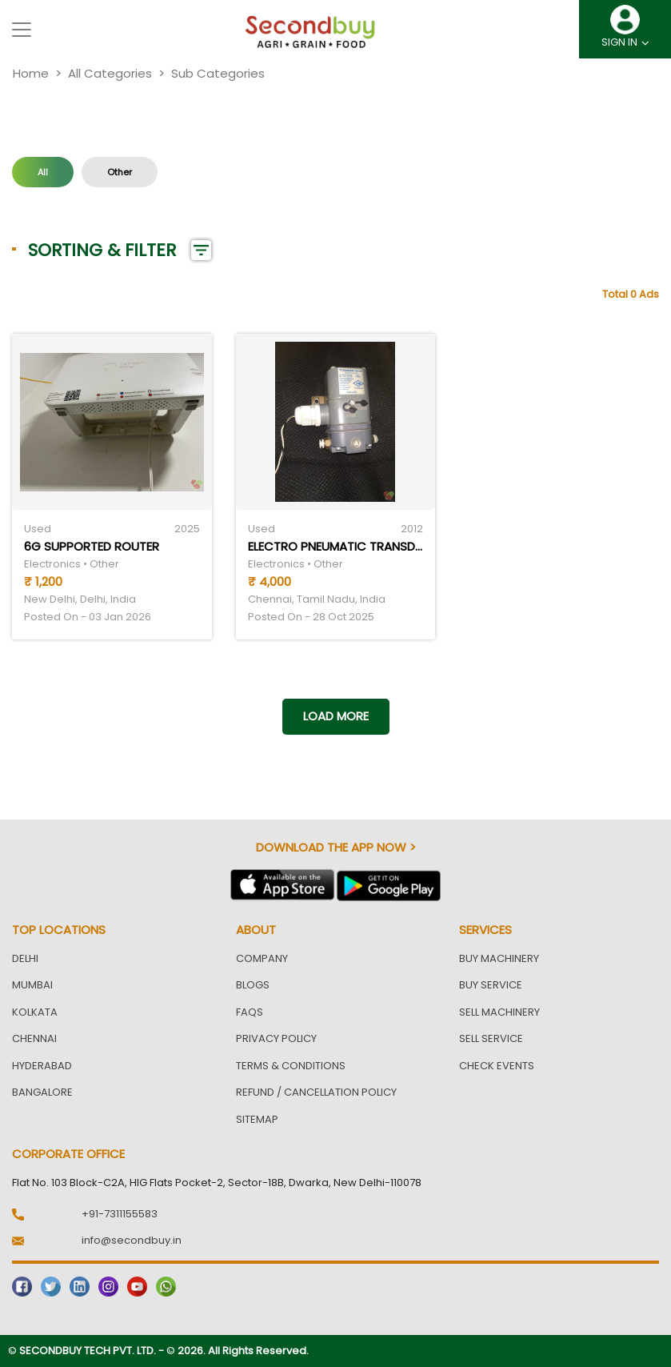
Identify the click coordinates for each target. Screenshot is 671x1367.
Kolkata (35, 1012)
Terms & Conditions (290, 1065)
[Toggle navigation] (21, 29)
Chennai (34, 1038)
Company (262, 958)
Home (31, 73)
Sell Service (491, 1038)
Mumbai (32, 984)
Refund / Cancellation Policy (316, 1092)
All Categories (110, 73)
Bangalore (42, 1092)
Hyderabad (42, 1065)
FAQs (249, 1012)
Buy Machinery (499, 958)
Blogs (253, 984)
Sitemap (257, 1119)
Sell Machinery (499, 1012)
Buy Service (490, 984)
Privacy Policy (276, 1038)
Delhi (25, 958)
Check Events (496, 1065)
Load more (336, 716)
